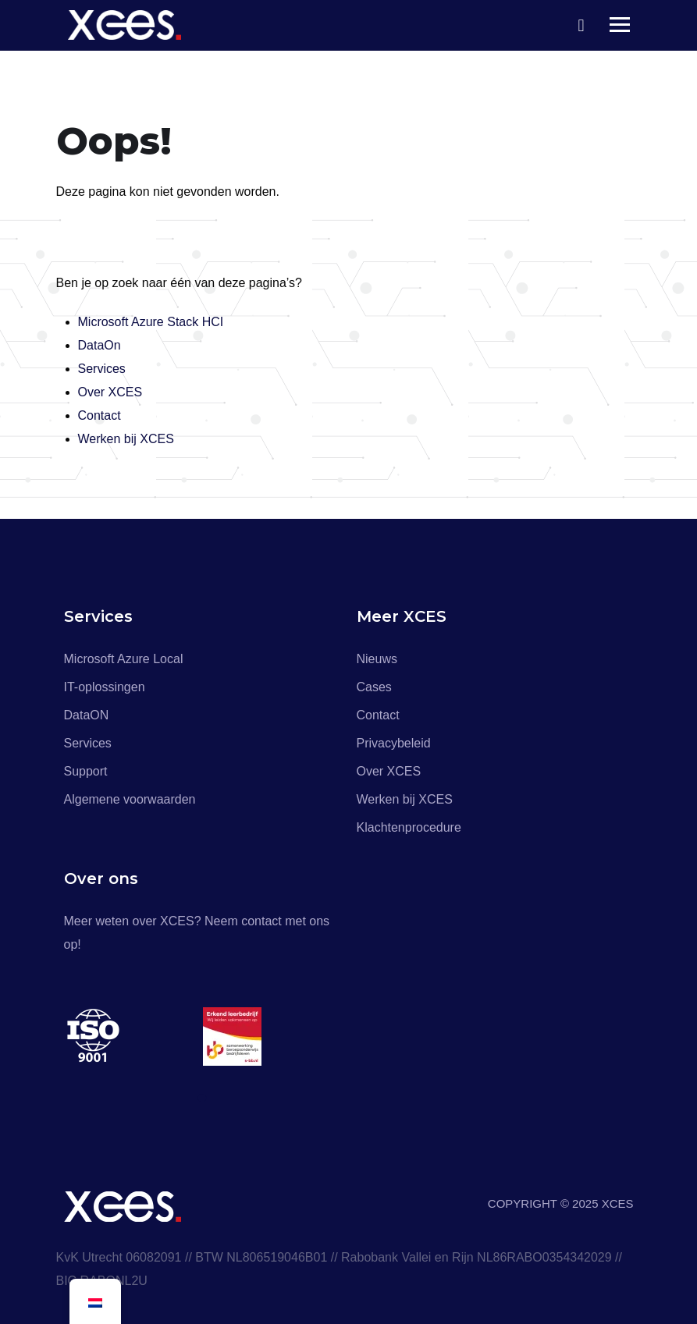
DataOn (99, 345)
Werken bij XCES (126, 438)
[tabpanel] (133, 1036)
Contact (99, 415)
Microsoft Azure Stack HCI (151, 321)
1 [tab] (204, 1098)
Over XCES (110, 392)
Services (102, 368)
